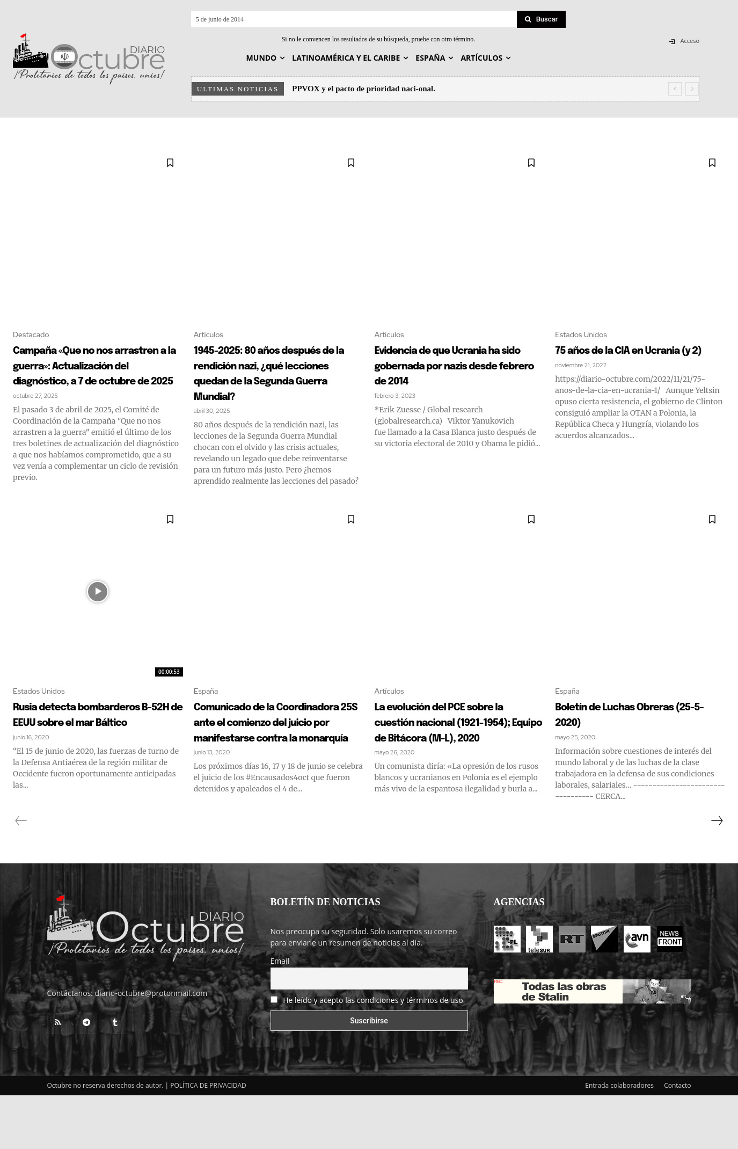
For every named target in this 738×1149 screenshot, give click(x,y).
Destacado (34, 335)
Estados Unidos (585, 335)
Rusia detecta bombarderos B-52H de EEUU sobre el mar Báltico (91, 760)
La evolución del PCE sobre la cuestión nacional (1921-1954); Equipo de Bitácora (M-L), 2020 (459, 767)
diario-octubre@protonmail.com (151, 1047)
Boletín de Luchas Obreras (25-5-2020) (624, 745)
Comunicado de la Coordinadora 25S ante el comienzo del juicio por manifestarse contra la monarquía (278, 767)
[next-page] (716, 875)
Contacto (677, 1139)
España (208, 720)
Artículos (211, 335)
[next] (692, 89)
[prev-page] (21, 875)
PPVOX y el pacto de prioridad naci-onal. (363, 88)
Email (280, 1014)
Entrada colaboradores (619, 1139)
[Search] (541, 19)
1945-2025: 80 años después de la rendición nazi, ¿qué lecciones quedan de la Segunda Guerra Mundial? (274, 382)
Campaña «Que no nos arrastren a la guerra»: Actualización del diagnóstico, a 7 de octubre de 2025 (88, 382)
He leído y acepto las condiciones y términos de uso (373, 1054)
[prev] (675, 89)
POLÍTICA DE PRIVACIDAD (208, 1139)
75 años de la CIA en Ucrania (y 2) (620, 359)
